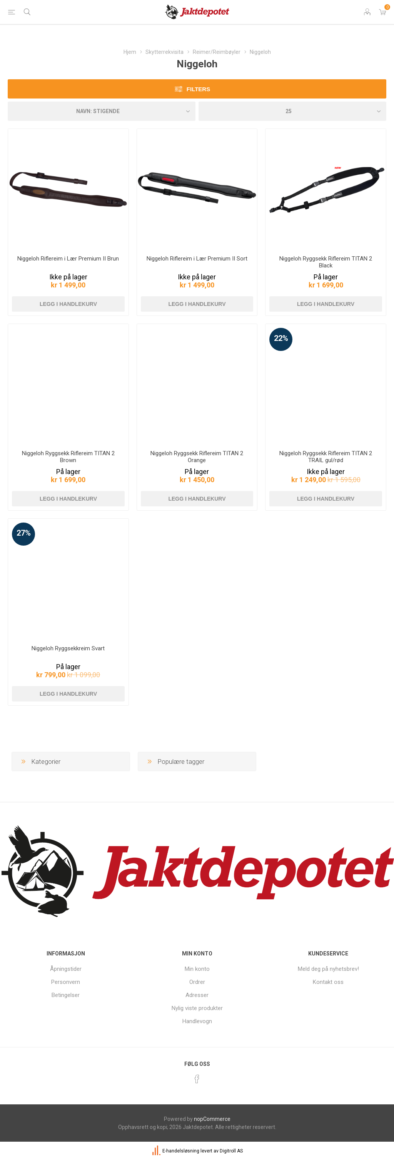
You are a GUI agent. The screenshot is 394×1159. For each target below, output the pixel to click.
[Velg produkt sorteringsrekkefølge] (101, 111)
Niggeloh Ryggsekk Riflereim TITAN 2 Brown (68, 457)
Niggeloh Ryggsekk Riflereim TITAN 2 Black (325, 262)
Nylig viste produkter (197, 1008)
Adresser (197, 995)
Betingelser (66, 995)
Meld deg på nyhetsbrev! (328, 968)
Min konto (197, 968)
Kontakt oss (328, 982)
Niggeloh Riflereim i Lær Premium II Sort (197, 258)
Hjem (130, 52)
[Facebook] (197, 1079)
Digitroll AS (231, 1151)
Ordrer (197, 982)
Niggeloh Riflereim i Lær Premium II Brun (68, 258)
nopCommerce (212, 1119)
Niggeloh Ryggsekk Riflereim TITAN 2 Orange (196, 457)
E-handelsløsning (180, 1151)
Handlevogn (197, 1021)
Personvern (65, 982)
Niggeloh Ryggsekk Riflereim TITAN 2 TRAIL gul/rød (325, 457)
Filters (198, 89)
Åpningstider (66, 968)
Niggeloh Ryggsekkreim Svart (68, 648)
